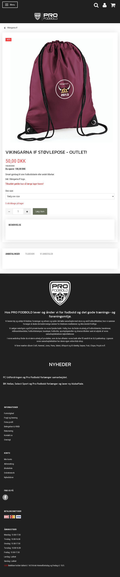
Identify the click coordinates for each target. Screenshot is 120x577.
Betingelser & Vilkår (12, 426)
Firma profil (8, 422)
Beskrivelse (15, 225)
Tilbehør (30, 254)
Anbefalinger (12, 254)
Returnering (8, 431)
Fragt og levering (11, 418)
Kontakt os (8, 435)
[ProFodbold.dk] (60, 16)
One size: (9, 191)
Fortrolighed (9, 413)
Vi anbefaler (46, 254)
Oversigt (7, 440)
